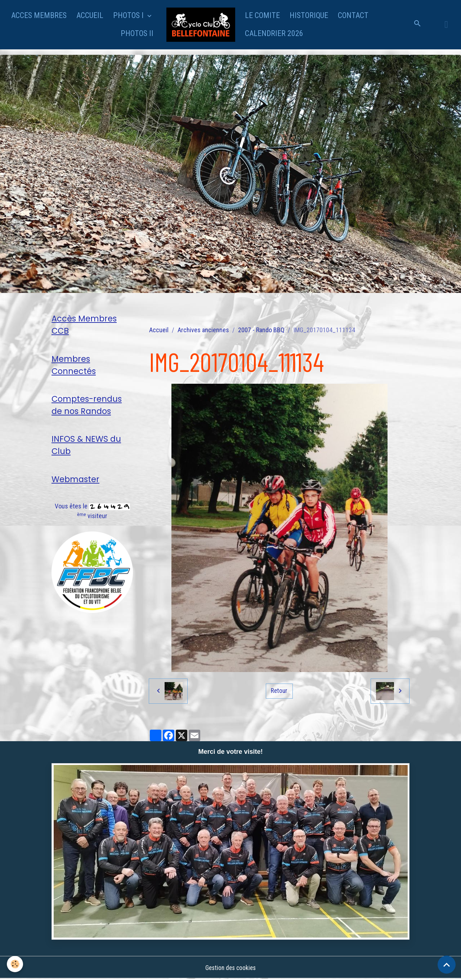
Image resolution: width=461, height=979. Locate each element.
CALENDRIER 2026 (274, 33)
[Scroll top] (447, 965)
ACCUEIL (89, 15)
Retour (279, 691)
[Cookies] (15, 964)
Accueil (159, 330)
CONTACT (353, 15)
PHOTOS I (129, 15)
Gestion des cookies (230, 967)
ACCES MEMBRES (39, 15)
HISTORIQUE (309, 15)
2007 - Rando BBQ (261, 330)
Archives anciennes (203, 330)
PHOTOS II (137, 33)
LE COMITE (262, 15)
